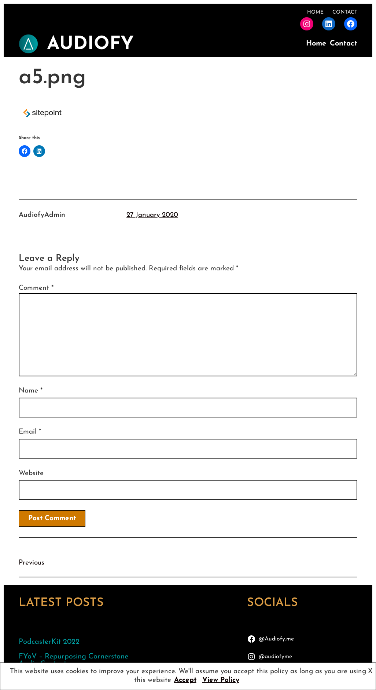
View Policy (220, 680)
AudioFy (90, 44)
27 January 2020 (152, 215)
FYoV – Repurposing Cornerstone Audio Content (73, 660)
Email (30, 431)
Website (31, 473)
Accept (185, 680)
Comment (36, 288)
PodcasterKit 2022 (49, 642)
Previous (31, 562)
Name (31, 390)
